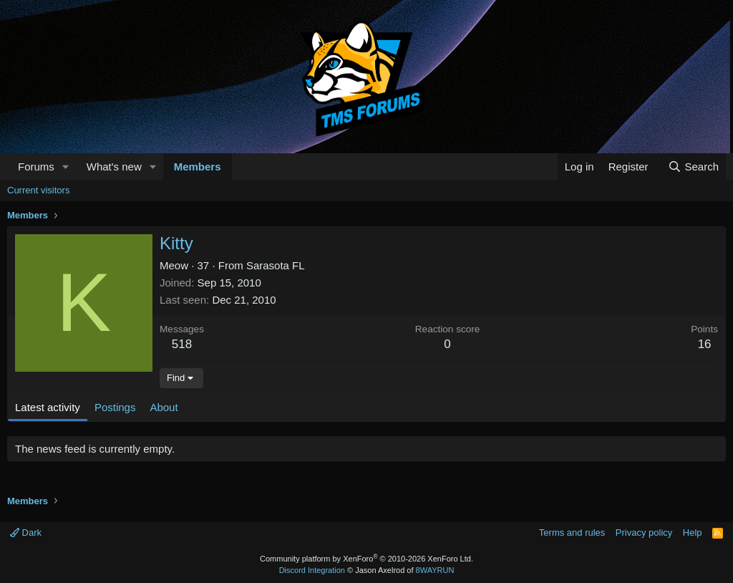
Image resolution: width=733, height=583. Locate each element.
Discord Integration (312, 570)
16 (705, 344)
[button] (66, 166)
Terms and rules (572, 532)
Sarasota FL (275, 265)
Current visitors (38, 190)
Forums (36, 166)
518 (182, 344)
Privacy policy (644, 532)
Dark (26, 532)
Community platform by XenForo (366, 558)
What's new (114, 166)
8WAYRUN (435, 570)
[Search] (693, 166)
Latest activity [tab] (47, 407)
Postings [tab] (115, 407)
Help (692, 532)
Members (197, 166)
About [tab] (164, 407)
